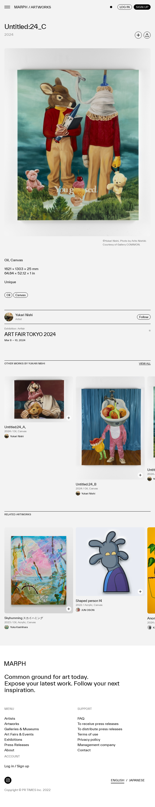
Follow (143, 317)
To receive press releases (98, 724)
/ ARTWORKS (40, 7)
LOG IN (125, 7)
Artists (9, 718)
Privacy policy (89, 739)
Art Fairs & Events (19, 734)
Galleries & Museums (21, 729)
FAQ (81, 718)
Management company (96, 745)
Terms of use (88, 734)
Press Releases (16, 745)
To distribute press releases (100, 729)
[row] (8, 295)
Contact (84, 750)
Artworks (11, 724)
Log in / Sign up (16, 766)
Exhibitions (13, 739)
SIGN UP (142, 7)
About (9, 750)
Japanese (137, 780)
